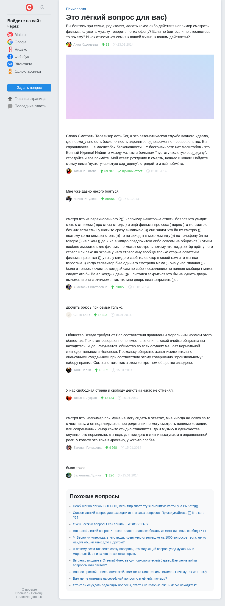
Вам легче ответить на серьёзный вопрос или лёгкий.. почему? (120, 578)
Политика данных (29, 597)
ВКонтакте (19, 64)
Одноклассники (24, 71)
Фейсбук (18, 56)
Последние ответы (26, 106)
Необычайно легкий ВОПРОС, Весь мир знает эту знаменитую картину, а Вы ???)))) (135, 506)
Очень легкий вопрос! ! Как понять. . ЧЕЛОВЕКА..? (110, 524)
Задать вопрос (29, 88)
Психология (76, 9)
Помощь (37, 593)
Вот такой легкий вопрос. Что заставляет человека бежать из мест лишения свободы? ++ (139, 531)
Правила (21, 593)
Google (17, 42)
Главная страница (26, 99)
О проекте (29, 589)
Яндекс (17, 49)
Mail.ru (16, 34)
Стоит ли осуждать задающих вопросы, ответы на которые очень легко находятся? (135, 585)
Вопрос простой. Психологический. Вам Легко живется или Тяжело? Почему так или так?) (140, 572)
